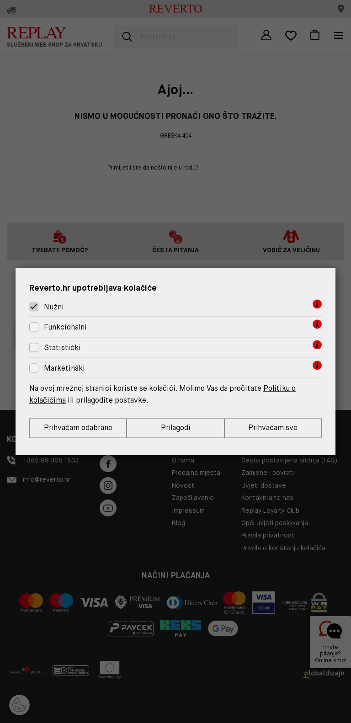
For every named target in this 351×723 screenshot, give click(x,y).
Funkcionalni (65, 327)
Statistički (62, 347)
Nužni (54, 307)
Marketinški (64, 368)
